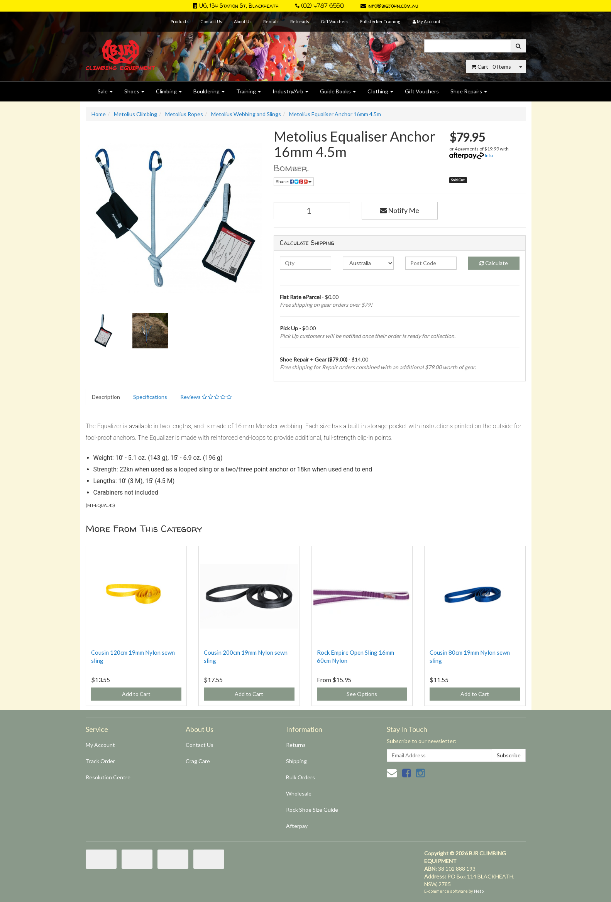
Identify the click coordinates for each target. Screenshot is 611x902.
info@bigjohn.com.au (389, 5)
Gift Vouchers (335, 21)
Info (489, 155)
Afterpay (297, 826)
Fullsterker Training (380, 21)
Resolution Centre (108, 777)
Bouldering (209, 91)
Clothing (380, 91)
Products (180, 21)
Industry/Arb (290, 91)
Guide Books (338, 91)
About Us (243, 21)
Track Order (100, 761)
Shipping (296, 761)
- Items (491, 66)
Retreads (299, 21)
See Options (362, 694)
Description (106, 397)
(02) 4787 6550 (319, 5)
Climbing (169, 91)
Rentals (271, 21)
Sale (105, 91)
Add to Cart (136, 694)
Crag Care (198, 761)
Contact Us (211, 21)
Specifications (150, 397)
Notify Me (399, 210)
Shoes (134, 91)
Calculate (493, 263)
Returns (296, 745)
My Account (100, 745)
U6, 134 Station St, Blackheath (236, 5)
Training (248, 91)
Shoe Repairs (468, 91)
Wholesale (298, 793)
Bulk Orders (300, 777)
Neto (479, 891)
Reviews (206, 397)
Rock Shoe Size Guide (312, 809)
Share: (293, 181)
